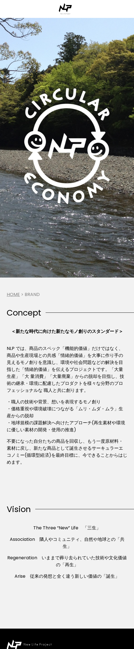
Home (13, 294)
